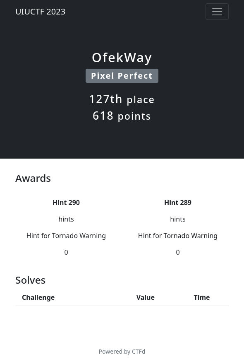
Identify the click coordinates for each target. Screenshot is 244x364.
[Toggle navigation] (217, 11)
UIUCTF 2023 (40, 11)
